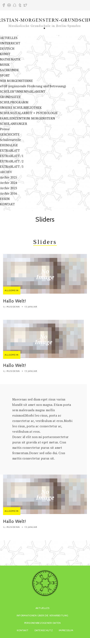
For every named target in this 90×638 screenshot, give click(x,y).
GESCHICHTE (10, 134)
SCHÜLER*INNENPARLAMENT (22, 91)
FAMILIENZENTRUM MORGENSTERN (27, 118)
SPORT (5, 75)
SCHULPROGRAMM (14, 102)
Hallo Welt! (14, 301)
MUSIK (5, 65)
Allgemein (12, 290)
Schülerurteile (10, 140)
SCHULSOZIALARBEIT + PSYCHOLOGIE (29, 113)
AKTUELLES (9, 38)
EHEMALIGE (9, 145)
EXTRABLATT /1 (11, 156)
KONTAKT (7, 204)
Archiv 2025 (8, 177)
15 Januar (31, 306)
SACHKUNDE (9, 70)
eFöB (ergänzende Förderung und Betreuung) (33, 86)
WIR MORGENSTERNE (16, 81)
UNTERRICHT (10, 43)
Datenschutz (44, 630)
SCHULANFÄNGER (13, 124)
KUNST (5, 54)
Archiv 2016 (8, 193)
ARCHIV (6, 172)
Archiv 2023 (8, 188)
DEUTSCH (7, 48)
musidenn (13, 306)
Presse (5, 129)
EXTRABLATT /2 (11, 161)
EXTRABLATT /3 (11, 166)
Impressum (66, 630)
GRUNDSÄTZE (10, 97)
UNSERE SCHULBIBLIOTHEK (21, 107)
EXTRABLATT (10, 150)
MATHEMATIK (10, 59)
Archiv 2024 (8, 183)
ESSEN (5, 199)
